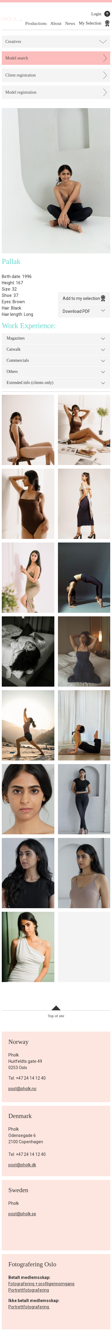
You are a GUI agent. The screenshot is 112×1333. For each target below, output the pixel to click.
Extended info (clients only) (56, 383)
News (70, 23)
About (56, 23)
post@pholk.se (22, 1213)
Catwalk (56, 349)
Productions (36, 23)
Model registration (20, 92)
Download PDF (84, 311)
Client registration (20, 75)
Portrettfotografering (28, 1290)
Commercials (56, 360)
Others (56, 372)
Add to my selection (84, 298)
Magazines (56, 338)
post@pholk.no (22, 1088)
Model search (16, 58)
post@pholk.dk (22, 1164)
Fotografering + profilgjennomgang (41, 1283)
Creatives (13, 41)
